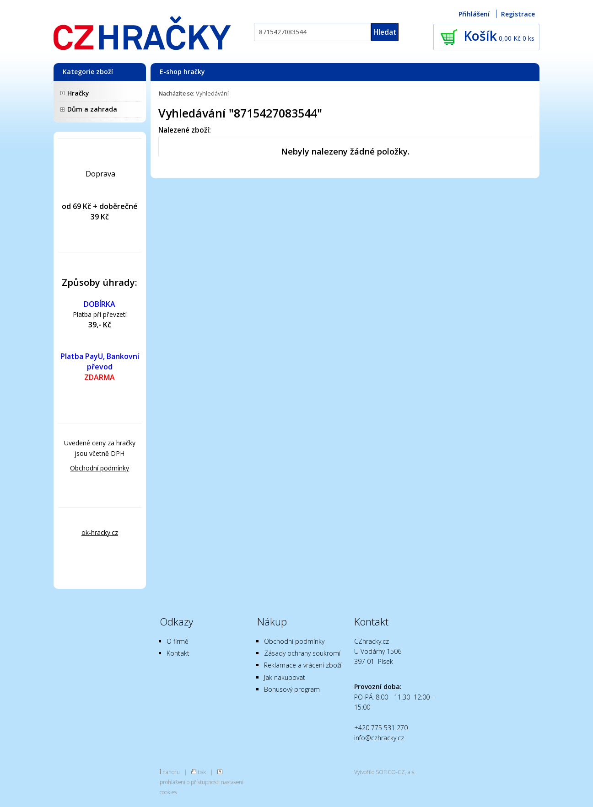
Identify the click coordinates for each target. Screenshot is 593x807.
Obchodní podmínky (99, 468)
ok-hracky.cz (99, 532)
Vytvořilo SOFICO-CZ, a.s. (384, 771)
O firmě (178, 641)
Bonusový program (292, 689)
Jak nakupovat (284, 677)
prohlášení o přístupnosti (190, 782)
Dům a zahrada (92, 109)
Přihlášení (474, 14)
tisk (202, 771)
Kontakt (178, 653)
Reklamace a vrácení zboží (302, 665)
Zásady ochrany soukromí (302, 653)
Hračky (78, 93)
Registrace (518, 14)
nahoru (171, 771)
